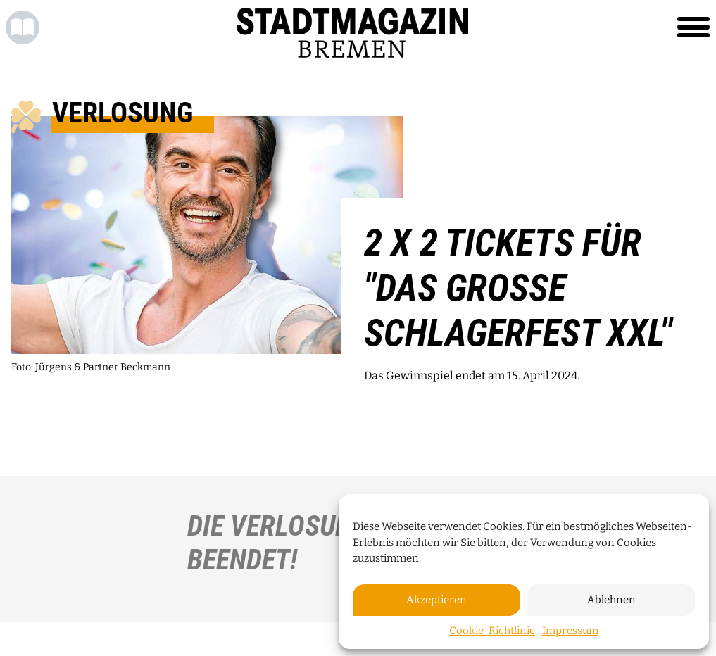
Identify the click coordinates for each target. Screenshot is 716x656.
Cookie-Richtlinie (492, 630)
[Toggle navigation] (693, 27)
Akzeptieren (436, 599)
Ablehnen (611, 599)
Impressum (570, 630)
